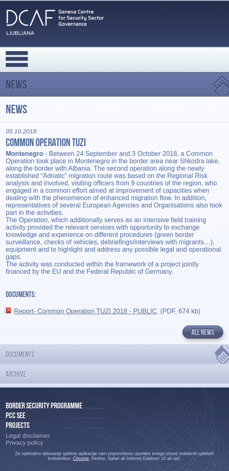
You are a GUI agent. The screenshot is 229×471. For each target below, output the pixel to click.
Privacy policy (24, 442)
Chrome (81, 458)
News (16, 84)
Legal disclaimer (28, 435)
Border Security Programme (44, 405)
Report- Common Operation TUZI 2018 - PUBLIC (86, 311)
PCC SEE (15, 415)
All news (202, 332)
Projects (17, 425)
